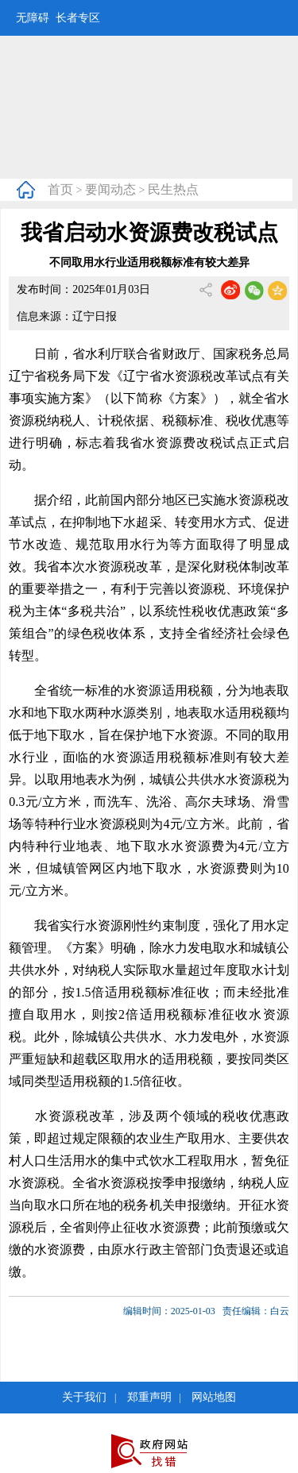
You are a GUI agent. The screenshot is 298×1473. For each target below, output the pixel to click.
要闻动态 (110, 189)
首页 (60, 189)
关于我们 (84, 1397)
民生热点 (173, 189)
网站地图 (214, 1397)
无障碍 (32, 18)
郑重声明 (149, 1397)
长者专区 (78, 18)
